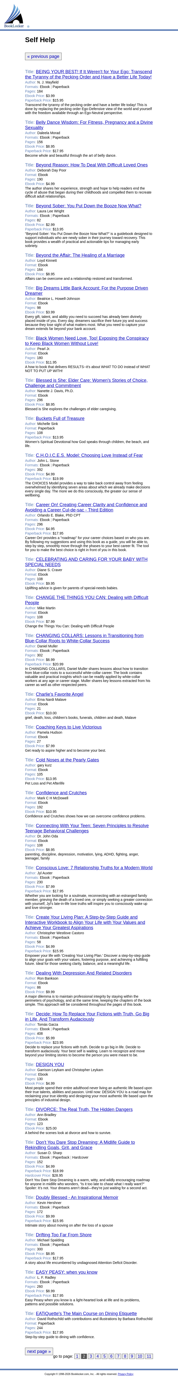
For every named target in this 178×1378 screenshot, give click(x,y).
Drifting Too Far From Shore (64, 1234)
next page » (39, 1351)
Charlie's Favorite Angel (59, 694)
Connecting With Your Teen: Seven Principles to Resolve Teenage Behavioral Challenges (87, 828)
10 (140, 1356)
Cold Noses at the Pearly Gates (67, 759)
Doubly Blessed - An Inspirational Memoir (77, 1197)
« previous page (43, 56)
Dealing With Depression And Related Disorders (84, 973)
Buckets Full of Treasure (60, 418)
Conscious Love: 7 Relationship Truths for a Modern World (94, 867)
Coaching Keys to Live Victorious (69, 727)
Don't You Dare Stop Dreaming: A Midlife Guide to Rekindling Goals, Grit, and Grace (80, 1145)
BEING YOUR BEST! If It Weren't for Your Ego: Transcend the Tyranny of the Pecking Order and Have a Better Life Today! (88, 74)
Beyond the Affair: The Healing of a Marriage (80, 255)
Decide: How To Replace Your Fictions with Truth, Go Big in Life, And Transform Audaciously (87, 1016)
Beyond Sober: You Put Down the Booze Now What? (88, 205)
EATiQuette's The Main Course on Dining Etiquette (86, 1313)
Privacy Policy (125, 1374)
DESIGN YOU (50, 1064)
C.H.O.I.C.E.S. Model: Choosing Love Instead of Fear (89, 455)
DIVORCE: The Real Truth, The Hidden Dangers (84, 1109)
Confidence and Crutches (61, 792)
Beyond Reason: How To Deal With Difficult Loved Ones (92, 164)
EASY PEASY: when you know (66, 1272)
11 (149, 1356)
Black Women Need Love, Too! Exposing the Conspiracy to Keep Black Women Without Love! (87, 341)
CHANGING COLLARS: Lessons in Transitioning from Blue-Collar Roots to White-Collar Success (84, 638)
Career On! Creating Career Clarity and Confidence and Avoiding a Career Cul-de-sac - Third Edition (86, 507)
